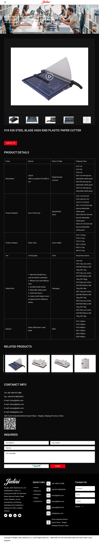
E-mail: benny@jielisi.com (14, 408)
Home (6, 20)
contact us (10, 143)
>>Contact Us (37, 501)
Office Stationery (29, 20)
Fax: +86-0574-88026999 (13, 397)
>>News (35, 498)
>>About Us (37, 491)
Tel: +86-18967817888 (12, 393)
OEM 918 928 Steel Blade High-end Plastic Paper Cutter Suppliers (15, 496)
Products (15, 20)
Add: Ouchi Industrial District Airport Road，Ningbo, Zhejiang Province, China (33, 416)
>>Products (37, 494)
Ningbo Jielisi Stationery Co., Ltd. (24, 538)
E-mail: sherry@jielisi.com (14, 404)
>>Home (36, 487)
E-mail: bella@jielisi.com (13, 412)
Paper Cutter (45, 20)
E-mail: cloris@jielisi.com (13, 400)
